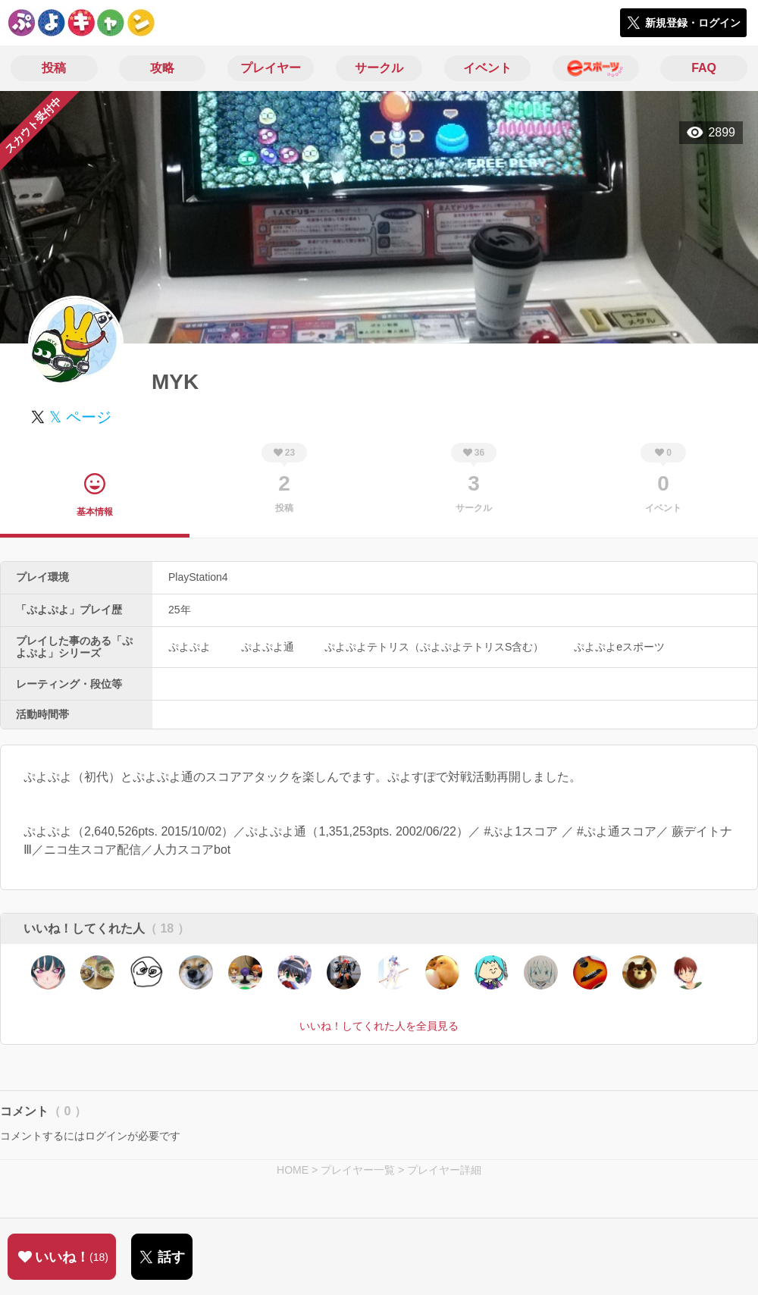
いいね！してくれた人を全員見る (379, 1026)
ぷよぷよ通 (267, 647)
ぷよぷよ (189, 647)
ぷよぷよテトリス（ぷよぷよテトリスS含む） (433, 647)
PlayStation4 (198, 577)
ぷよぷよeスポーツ (619, 647)
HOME (293, 1170)
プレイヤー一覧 (358, 1170)
